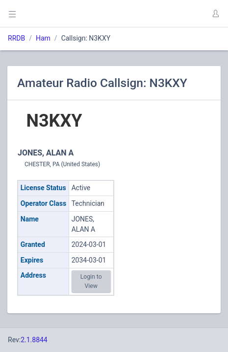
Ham (43, 38)
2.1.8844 (34, 340)
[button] (215, 13)
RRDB (16, 38)
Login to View (91, 281)
